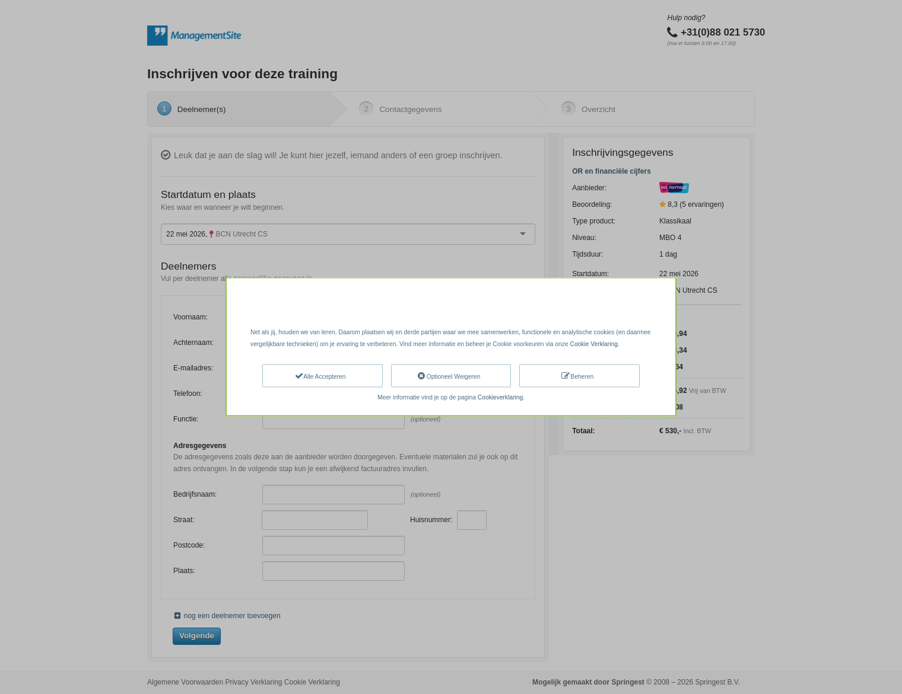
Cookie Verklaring (593, 343)
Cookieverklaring (500, 397)
